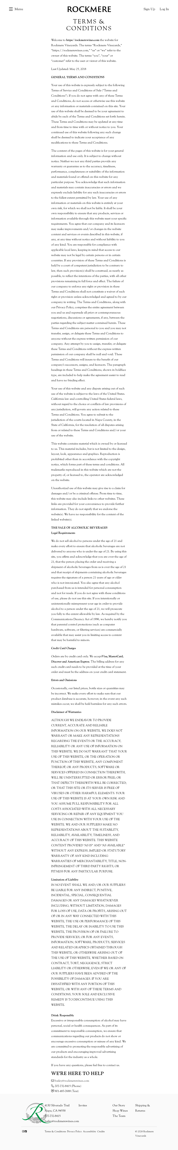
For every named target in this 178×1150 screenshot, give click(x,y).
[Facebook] (26, 1131)
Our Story (118, 1105)
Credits (101, 1131)
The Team (118, 1116)
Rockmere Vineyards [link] (89, 9)
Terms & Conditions (55, 1131)
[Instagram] (23, 1131)
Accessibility (89, 1131)
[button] (16, 9)
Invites (83, 1105)
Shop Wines (120, 1110)
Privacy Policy (74, 1131)
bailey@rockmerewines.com (72, 1080)
